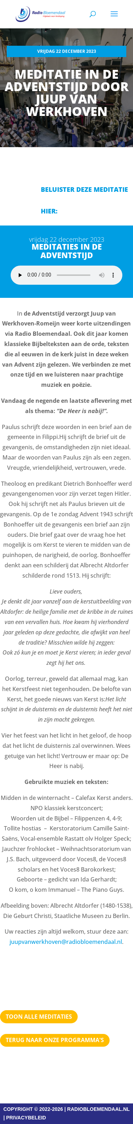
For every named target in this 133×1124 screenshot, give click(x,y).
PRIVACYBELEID (26, 1117)
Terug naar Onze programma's (55, 1040)
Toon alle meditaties (39, 1016)
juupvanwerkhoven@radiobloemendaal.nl (66, 942)
